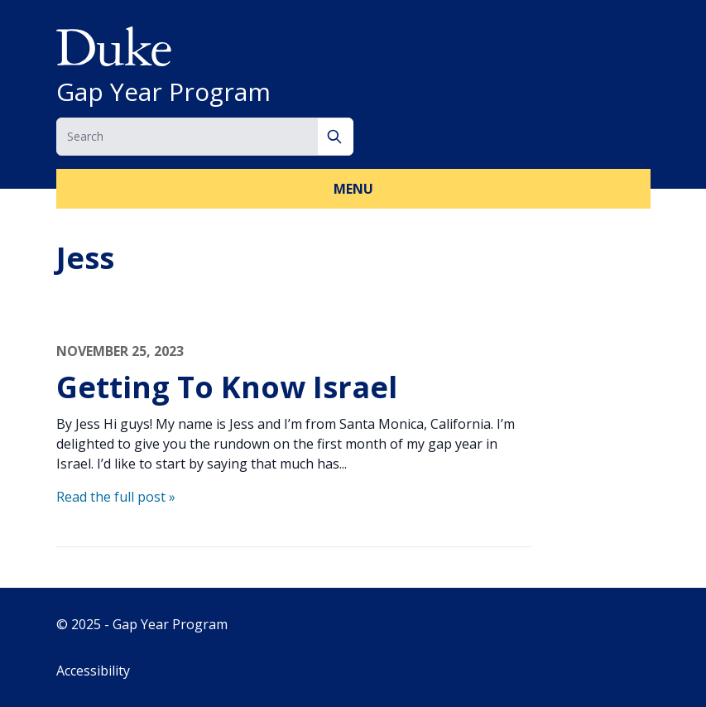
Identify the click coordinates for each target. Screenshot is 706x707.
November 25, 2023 (120, 351)
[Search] (335, 136)
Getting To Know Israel (226, 387)
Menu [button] (353, 189)
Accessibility (93, 670)
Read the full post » (115, 497)
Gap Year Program (163, 91)
